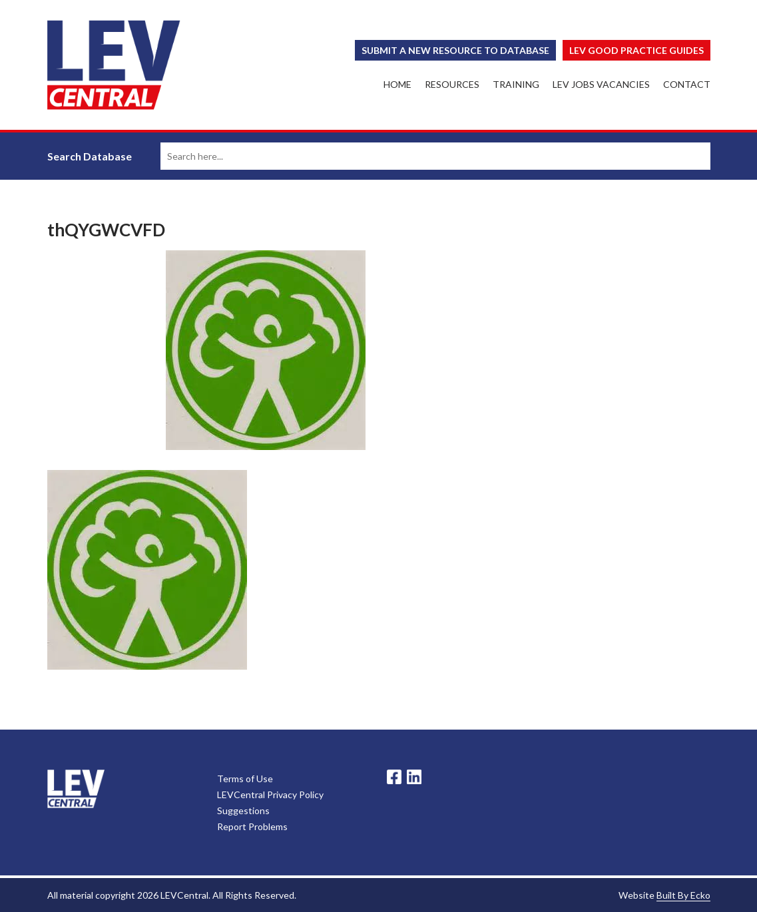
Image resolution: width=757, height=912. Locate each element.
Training (516, 84)
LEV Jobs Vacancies (601, 84)
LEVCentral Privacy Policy (270, 794)
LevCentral (76, 789)
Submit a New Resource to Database (455, 50)
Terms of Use (245, 778)
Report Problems (252, 826)
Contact (686, 84)
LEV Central (113, 65)
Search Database (89, 156)
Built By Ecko (683, 895)
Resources (452, 84)
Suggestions (243, 810)
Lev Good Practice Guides (636, 50)
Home (397, 84)
